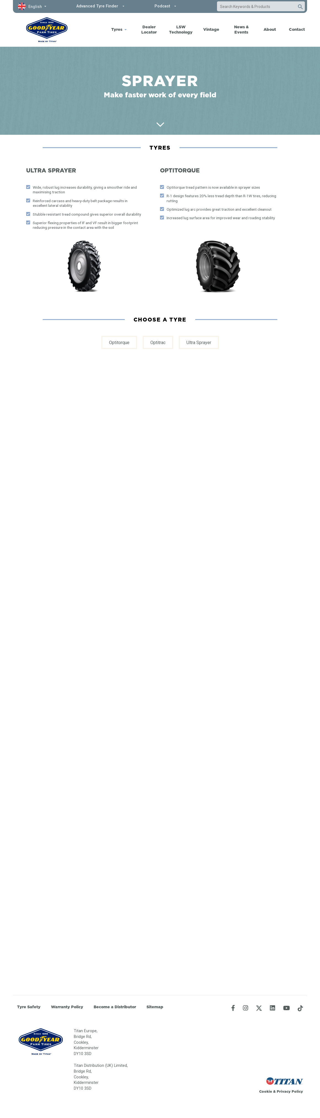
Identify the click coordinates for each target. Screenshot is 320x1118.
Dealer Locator (149, 29)
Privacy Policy (290, 1091)
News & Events (241, 29)
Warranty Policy (67, 1007)
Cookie (265, 1091)
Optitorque (119, 342)
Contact (297, 29)
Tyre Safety (28, 1007)
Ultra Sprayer (198, 342)
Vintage (211, 29)
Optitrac (158, 342)
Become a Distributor (115, 1007)
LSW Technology (180, 29)
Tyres (116, 29)
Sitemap (155, 1007)
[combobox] (255, 6)
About (270, 29)
